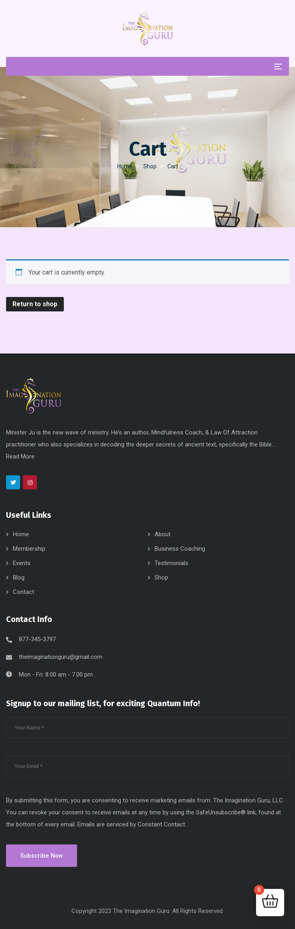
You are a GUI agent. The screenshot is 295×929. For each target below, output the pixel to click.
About (163, 534)
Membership (29, 548)
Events (22, 563)
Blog (18, 577)
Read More (20, 456)
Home (124, 166)
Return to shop (34, 304)
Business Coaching (180, 548)
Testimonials (171, 563)
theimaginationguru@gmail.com (60, 656)
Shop (150, 166)
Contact (23, 592)
